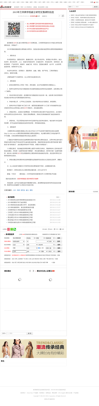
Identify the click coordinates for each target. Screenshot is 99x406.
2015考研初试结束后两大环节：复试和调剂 (21, 205)
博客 (35, 2)
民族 (38, 262)
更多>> (58, 197)
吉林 (49, 259)
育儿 (52, 2)
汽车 (74, 2)
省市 (27, 241)
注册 (91, 2)
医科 (30, 262)
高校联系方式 (46, 234)
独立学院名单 (47, 255)
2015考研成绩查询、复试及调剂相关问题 (21, 207)
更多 (82, 2)
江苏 (30, 259)
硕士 (27, 190)
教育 (44, 2)
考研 (22, 7)
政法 (24, 262)
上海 (18, 259)
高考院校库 (10, 234)
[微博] (15, 43)
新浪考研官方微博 (32, 179)
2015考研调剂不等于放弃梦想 (17, 202)
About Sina (29, 393)
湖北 (41, 259)
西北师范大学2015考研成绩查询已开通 (20, 217)
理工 (16, 262)
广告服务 (35, 393)
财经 (18, 2)
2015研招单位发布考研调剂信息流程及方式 (21, 200)
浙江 (27, 259)
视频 (27, 2)
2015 (14, 190)
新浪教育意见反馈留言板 (40, 389)
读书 (39, 2)
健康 (57, 2)
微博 (31, 2)
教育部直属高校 (30, 255)
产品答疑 (75, 393)
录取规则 (52, 234)
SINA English (61, 393)
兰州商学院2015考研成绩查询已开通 (19, 210)
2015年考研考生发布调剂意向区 (37, 31)
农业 (32, 262)
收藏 (65, 2)
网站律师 (54, 393)
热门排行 (58, 234)
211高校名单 (22, 255)
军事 (47, 262)
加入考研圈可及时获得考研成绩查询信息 (40, 23)
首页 (1, 2)
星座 (61, 2)
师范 (18, 262)
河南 (35, 259)
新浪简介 (23, 393)
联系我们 (41, 393)
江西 (44, 259)
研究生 (23, 190)
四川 (38, 259)
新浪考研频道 (21, 179)
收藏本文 (44, 16)
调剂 (31, 190)
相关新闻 (11, 197)
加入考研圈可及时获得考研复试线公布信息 (41, 26)
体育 (10, 2)
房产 (78, 2)
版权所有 (52, 399)
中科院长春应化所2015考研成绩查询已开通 (21, 222)
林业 (35, 262)
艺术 (41, 262)
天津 (16, 259)
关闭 (62, 229)
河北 (52, 259)
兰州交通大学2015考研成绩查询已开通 (20, 215)
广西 (47, 259)
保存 (51, 229)
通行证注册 (69, 393)
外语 (27, 262)
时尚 (48, 2)
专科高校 (53, 255)
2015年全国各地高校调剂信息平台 (38, 28)
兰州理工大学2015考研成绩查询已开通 (20, 212)
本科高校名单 (39, 255)
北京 (13, 259)
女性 (69, 2)
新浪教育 (16, 7)
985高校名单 (15, 255)
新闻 (5, 2)
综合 (13, 262)
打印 (57, 229)
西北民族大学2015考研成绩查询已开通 (20, 220)
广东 (24, 259)
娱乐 (14, 2)
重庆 (21, 259)
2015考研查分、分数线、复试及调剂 (34, 7)
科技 (22, 2)
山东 (32, 259)
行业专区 (95, 191)
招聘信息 (48, 393)
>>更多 (58, 255)
